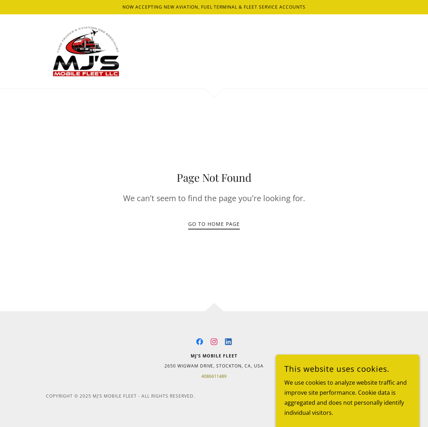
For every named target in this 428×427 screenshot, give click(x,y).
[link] (86, 51)
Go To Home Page (214, 223)
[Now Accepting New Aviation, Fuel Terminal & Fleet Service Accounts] (214, 7)
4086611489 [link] (214, 376)
